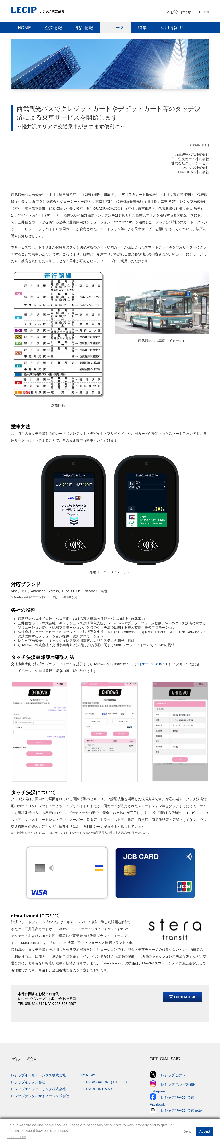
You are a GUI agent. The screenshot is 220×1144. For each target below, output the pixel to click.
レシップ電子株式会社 (28, 1082)
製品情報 (84, 27)
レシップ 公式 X (168, 1075)
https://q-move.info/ (151, 664)
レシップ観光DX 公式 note (177, 1110)
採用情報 (172, 27)
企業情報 (53, 27)
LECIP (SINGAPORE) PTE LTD (103, 1082)
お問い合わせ (180, 12)
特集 (142, 27)
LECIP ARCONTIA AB (95, 1089)
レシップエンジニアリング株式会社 (38, 1089)
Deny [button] (187, 1131)
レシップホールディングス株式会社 (38, 1075)
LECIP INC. (87, 1075)
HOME (24, 27)
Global (204, 12)
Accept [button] (204, 1131)
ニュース (115, 27)
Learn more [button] (16, 1137)
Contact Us (182, 997)
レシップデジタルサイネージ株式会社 (40, 1096)
